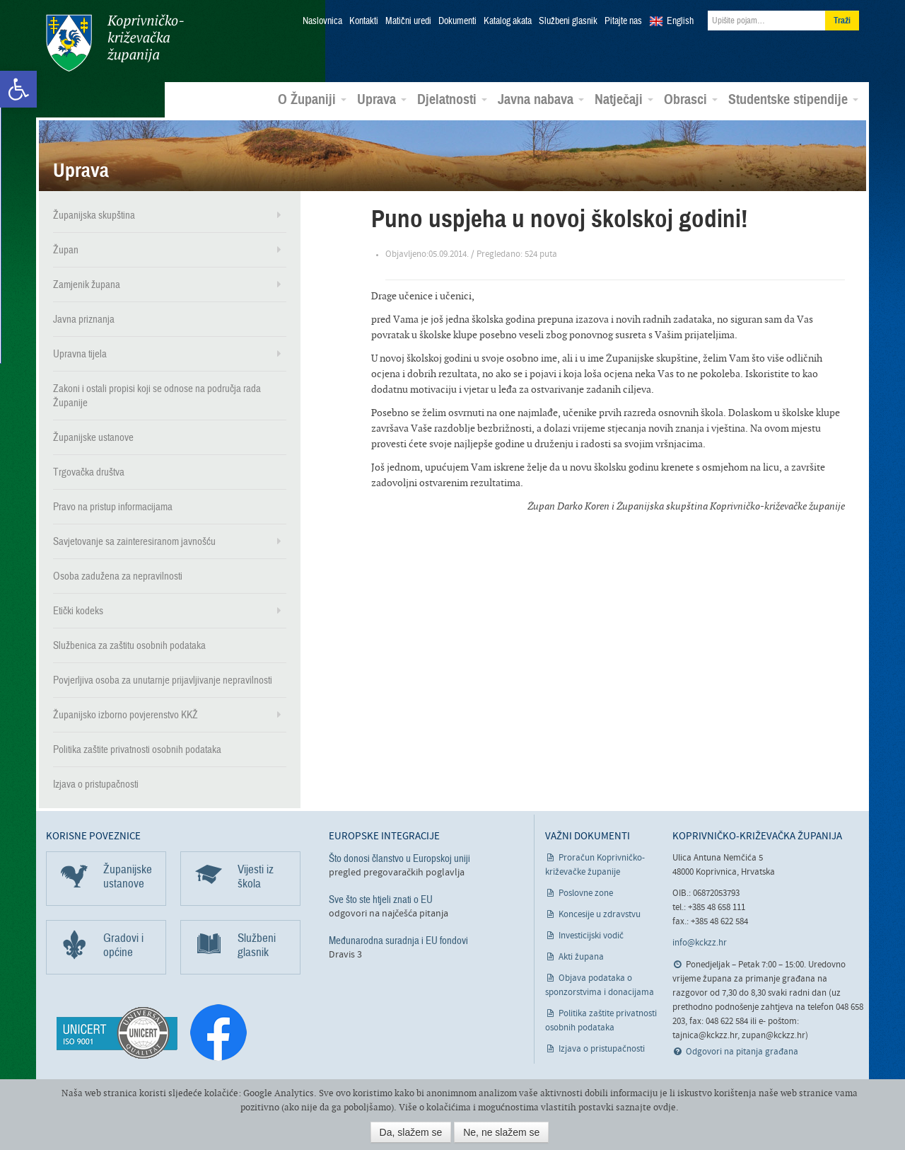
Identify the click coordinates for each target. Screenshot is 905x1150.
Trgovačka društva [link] (88, 472)
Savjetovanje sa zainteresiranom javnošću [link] (134, 541)
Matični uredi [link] (408, 21)
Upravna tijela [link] (80, 354)
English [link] (680, 21)
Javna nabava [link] (541, 100)
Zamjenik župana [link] (86, 284)
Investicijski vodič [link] (591, 936)
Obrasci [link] (691, 100)
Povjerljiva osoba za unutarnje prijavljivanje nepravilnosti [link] (162, 680)
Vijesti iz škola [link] (256, 876)
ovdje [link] (664, 1107)
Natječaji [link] (624, 100)
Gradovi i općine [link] (123, 945)
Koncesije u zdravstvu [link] (600, 914)
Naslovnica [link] (322, 21)
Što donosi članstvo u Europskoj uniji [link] (399, 858)
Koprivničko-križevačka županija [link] (115, 42)
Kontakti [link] (363, 21)
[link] (18, 89)
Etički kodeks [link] (78, 611)
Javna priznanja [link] (84, 319)
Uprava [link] (382, 100)
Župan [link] (65, 250)
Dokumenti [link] (457, 21)
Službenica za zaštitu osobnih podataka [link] (129, 645)
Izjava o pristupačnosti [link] (96, 784)
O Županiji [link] (312, 100)
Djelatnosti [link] (452, 100)
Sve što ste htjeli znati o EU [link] (381, 899)
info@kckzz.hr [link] (699, 943)
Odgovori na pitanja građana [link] (742, 1052)
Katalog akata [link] (508, 21)
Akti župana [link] (581, 957)
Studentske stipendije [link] (793, 100)
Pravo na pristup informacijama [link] (113, 507)
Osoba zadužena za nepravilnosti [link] (117, 576)
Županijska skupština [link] (94, 215)
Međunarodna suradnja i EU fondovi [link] (398, 940)
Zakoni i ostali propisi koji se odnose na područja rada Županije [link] (157, 395)
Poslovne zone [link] (586, 893)
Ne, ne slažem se (501, 1132)
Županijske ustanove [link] (93, 437)
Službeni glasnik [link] (568, 21)
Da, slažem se (411, 1132)
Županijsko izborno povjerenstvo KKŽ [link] (125, 715)
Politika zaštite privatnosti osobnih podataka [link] (137, 749)
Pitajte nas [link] (623, 21)
